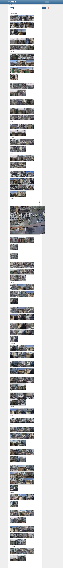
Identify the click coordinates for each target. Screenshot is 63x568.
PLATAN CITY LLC (12, 2)
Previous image (10, 200)
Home (9, 4)
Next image (11, 200)
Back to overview (39, 203)
